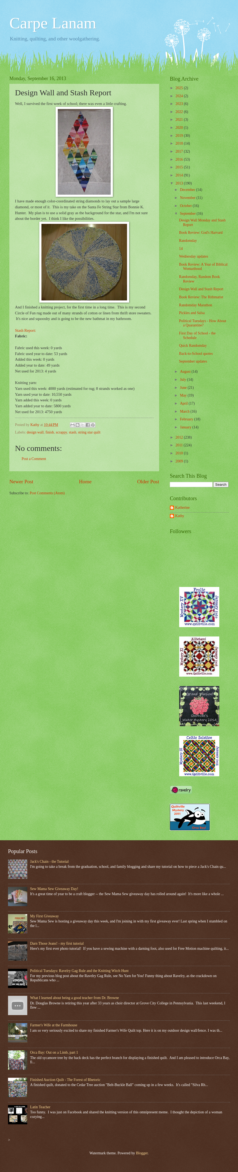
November (188, 198)
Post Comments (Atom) (47, 493)
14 (181, 249)
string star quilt (89, 432)
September (188, 214)
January (186, 427)
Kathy (179, 516)
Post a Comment (34, 459)
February (187, 419)
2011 (179, 445)
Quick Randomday (193, 346)
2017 (179, 151)
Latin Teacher (40, 1107)
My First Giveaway (44, 916)
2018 (179, 143)
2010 (179, 453)
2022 (179, 112)
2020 (179, 128)
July (183, 380)
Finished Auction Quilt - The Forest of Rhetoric (65, 1080)
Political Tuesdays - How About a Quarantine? (202, 323)
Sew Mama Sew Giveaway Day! (54, 889)
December (188, 190)
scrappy (61, 432)
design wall (35, 432)
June (184, 388)
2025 (179, 88)
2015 (179, 167)
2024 (179, 96)
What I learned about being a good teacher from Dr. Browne (74, 998)
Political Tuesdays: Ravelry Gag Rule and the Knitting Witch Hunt (79, 971)
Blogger (142, 1153)
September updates (193, 361)
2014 (179, 175)
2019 (179, 136)
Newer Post (21, 481)
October (186, 206)
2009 (179, 461)
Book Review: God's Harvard (200, 233)
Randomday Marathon (195, 305)
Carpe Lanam (52, 23)
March (185, 411)
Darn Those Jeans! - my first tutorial (57, 943)
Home (85, 481)
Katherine (182, 508)
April (184, 403)
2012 (179, 437)
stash (72, 432)
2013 (179, 183)
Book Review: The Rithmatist (201, 297)
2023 (179, 104)
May (184, 395)
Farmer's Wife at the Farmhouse (53, 1025)
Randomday (188, 241)
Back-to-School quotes (196, 354)
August (185, 372)
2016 (179, 159)
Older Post (148, 481)
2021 (179, 120)
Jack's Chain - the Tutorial (49, 862)
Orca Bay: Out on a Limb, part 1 (54, 1052)
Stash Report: (25, 330)
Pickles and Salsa (192, 313)
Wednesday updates (193, 256)
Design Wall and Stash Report (201, 289)
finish (49, 432)
